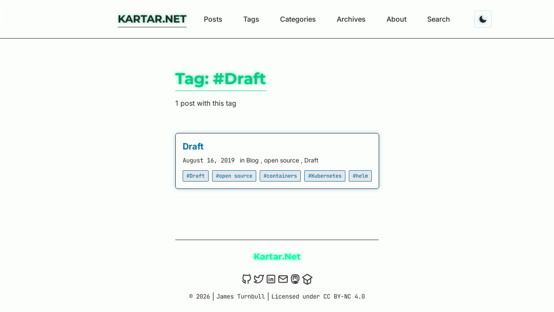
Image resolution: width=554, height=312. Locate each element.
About (396, 19)
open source (282, 160)
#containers (280, 175)
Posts (213, 19)
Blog (253, 160)
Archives (351, 19)
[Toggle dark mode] (483, 19)
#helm (360, 175)
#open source (234, 175)
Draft (193, 146)
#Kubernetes (324, 175)
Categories (298, 19)
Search (438, 19)
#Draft (196, 175)
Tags (251, 19)
